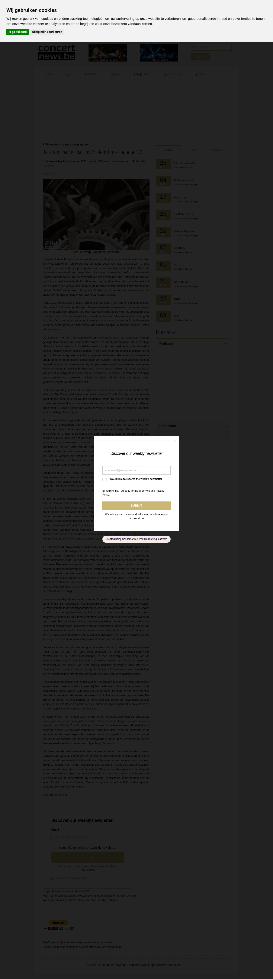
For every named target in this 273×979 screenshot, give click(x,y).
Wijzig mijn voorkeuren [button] (47, 32)
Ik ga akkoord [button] (18, 32)
